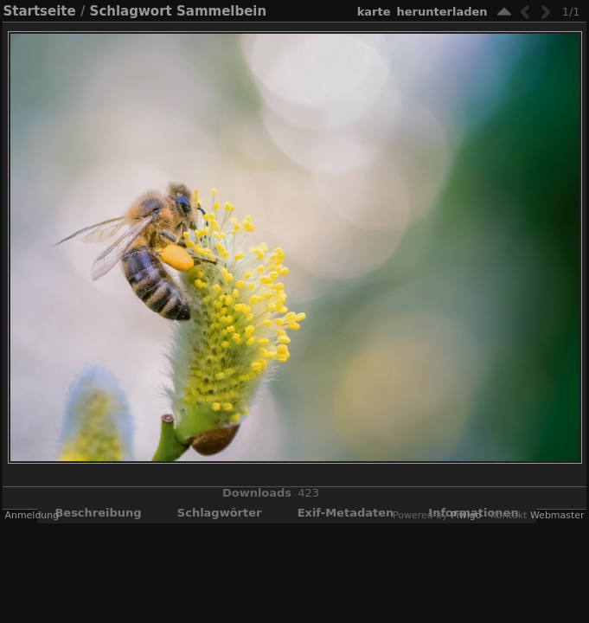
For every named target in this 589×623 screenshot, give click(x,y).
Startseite (39, 11)
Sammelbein (221, 11)
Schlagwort (131, 11)
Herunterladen (442, 11)
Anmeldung (31, 515)
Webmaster (557, 515)
